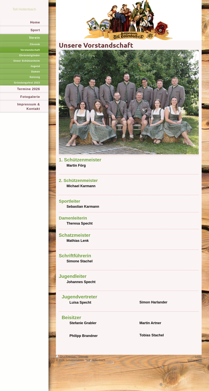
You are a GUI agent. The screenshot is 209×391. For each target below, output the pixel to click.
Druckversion (66, 356)
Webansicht (194, 360)
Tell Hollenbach (24, 9)
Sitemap (83, 356)
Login (198, 356)
